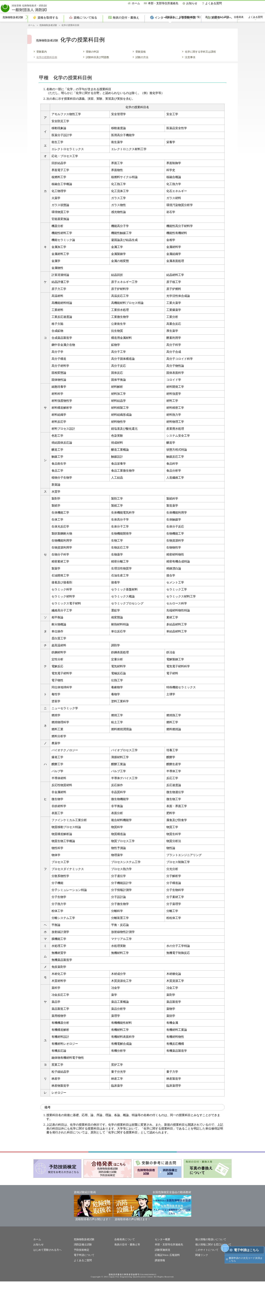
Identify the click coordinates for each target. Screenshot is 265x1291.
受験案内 (170, 27)
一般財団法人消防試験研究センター (40, 7)
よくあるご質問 (82, 1269)
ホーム (136, 3)
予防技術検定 (81, 1259)
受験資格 (140, 62)
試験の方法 (141, 67)
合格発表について (123, 1249)
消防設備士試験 (82, 1254)
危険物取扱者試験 (13, 27)
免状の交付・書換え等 (126, 1254)
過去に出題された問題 (217, 27)
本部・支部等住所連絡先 (163, 3)
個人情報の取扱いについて (209, 1249)
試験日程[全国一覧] (190, 27)
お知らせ (191, 3)
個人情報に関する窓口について (212, 1254)
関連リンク (201, 1264)
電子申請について (83, 1264)
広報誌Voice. (161, 1264)
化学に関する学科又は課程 (200, 62)
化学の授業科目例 (46, 67)
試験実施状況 (162, 1259)
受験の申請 (92, 62)
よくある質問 (213, 3)
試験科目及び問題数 (97, 67)
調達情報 (159, 1269)
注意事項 (190, 67)
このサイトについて (206, 1259)
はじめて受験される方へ (46, 1259)
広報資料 (173, 1264)
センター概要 (162, 1249)
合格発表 (238, 27)
